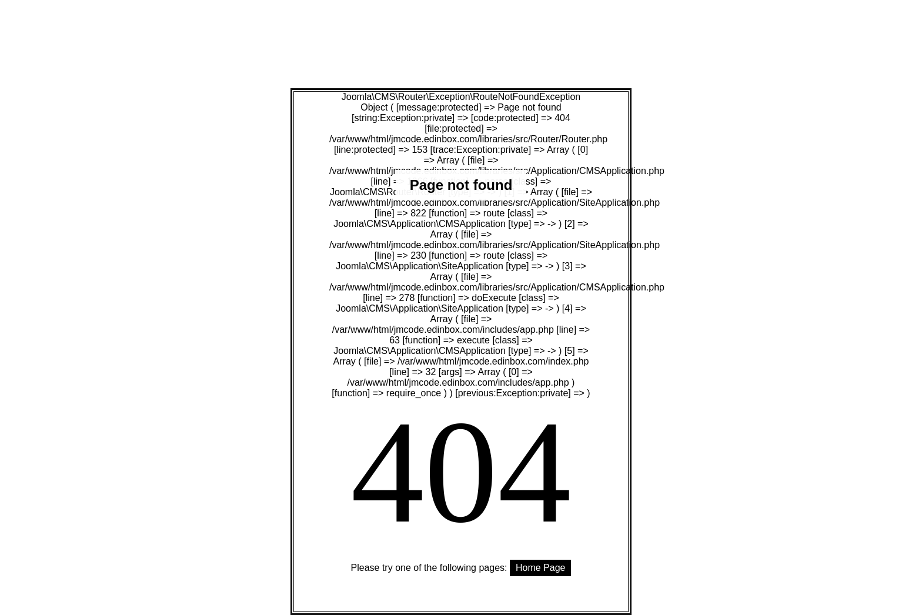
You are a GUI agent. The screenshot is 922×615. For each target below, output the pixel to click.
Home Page (541, 568)
